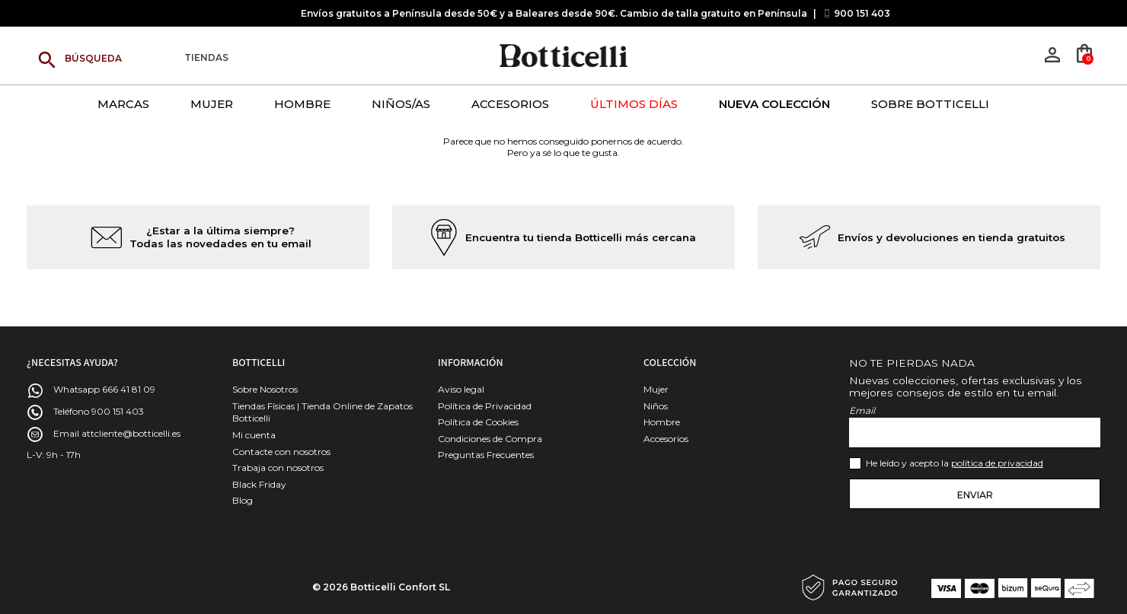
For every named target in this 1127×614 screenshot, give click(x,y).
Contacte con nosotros (281, 451)
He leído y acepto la (954, 463)
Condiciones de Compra (490, 438)
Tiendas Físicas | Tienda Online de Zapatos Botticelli (322, 412)
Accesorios (665, 438)
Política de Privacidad (485, 406)
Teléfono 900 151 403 (98, 411)
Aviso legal (461, 389)
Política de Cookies (478, 422)
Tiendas (206, 58)
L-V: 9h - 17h (54, 454)
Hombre (661, 422)
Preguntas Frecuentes (486, 454)
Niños (655, 406)
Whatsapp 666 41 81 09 (104, 389)
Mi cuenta (254, 435)
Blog (242, 500)
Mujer (656, 389)
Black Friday (259, 484)
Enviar (975, 495)
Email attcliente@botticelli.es (116, 433)
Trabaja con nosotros (278, 467)
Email (862, 410)
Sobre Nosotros (265, 389)
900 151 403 (862, 13)
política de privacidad (997, 463)
